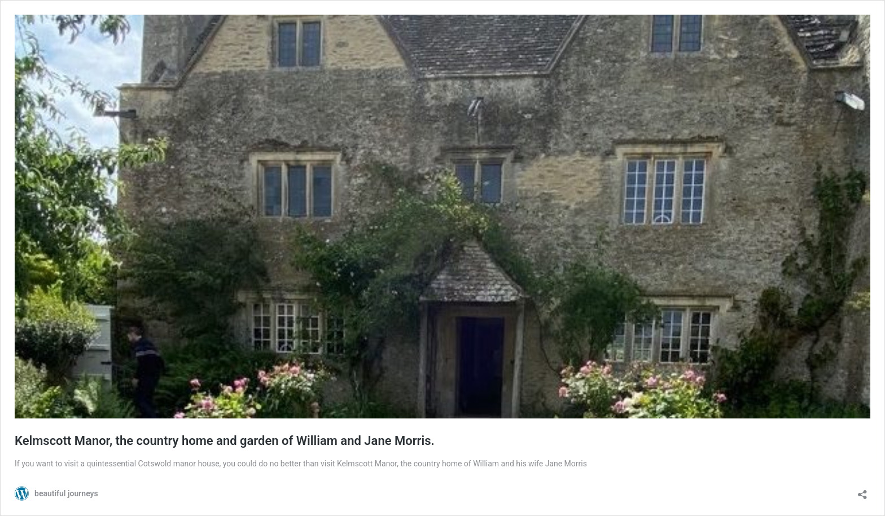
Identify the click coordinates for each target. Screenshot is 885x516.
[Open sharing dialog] (862, 491)
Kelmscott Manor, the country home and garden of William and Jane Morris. (225, 441)
